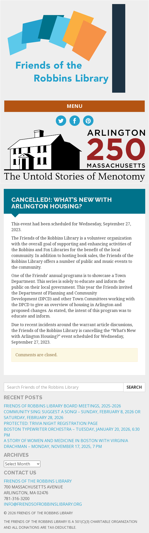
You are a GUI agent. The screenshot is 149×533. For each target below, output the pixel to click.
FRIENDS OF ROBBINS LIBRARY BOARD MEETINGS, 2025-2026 (62, 406)
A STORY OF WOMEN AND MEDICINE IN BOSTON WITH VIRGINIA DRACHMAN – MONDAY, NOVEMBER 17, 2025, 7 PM (66, 443)
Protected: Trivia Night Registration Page (51, 423)
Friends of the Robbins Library (38, 481)
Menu (75, 106)
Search (134, 387)
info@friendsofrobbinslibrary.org (43, 504)
